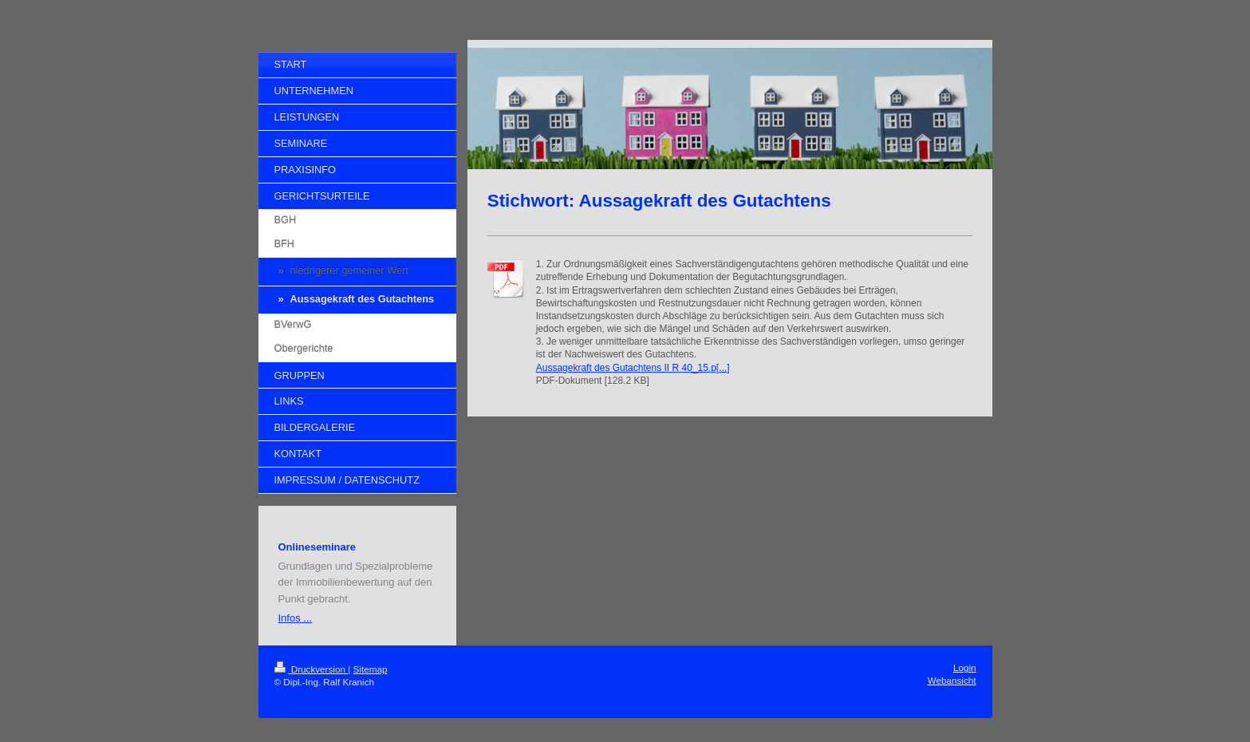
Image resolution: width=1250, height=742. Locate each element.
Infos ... (295, 618)
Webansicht (952, 680)
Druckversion (311, 669)
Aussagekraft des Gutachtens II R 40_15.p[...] (633, 367)
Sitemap (370, 669)
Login (964, 667)
